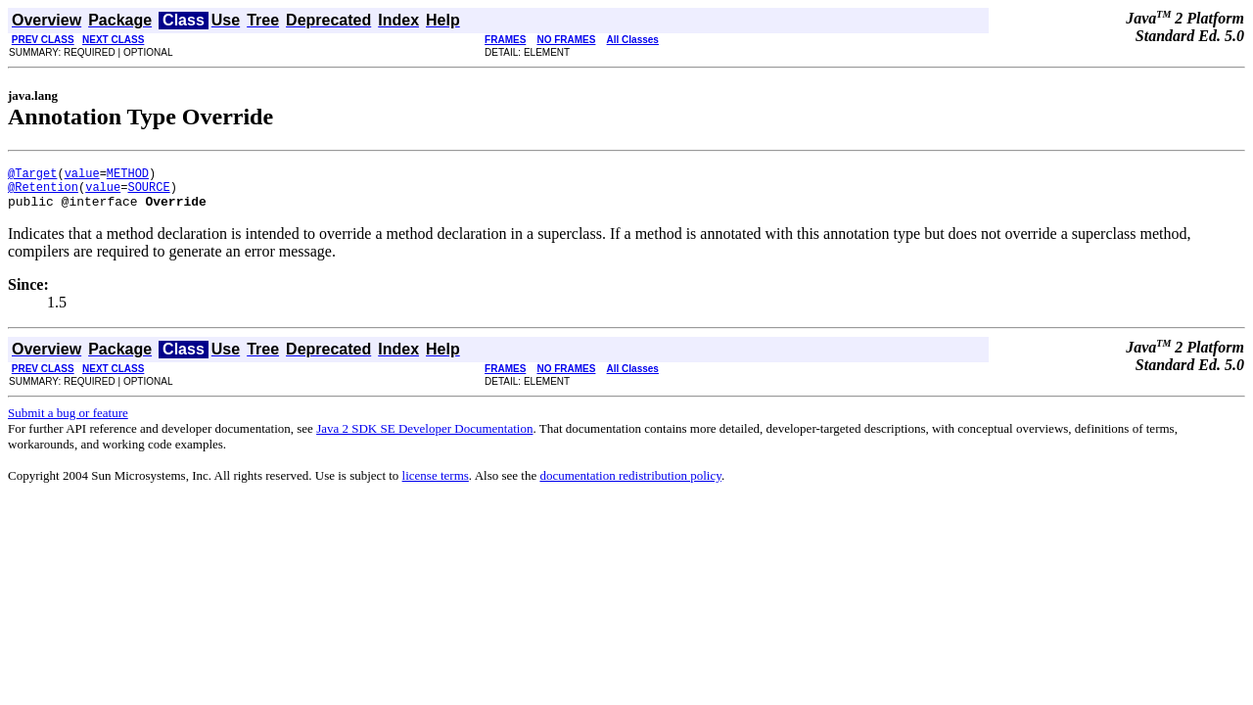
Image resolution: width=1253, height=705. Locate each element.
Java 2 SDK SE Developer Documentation (424, 437)
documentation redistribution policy (629, 484)
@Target (32, 175)
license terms (435, 484)
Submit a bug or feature (68, 421)
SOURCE (148, 192)
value (82, 175)
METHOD (128, 175)
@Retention (43, 192)
